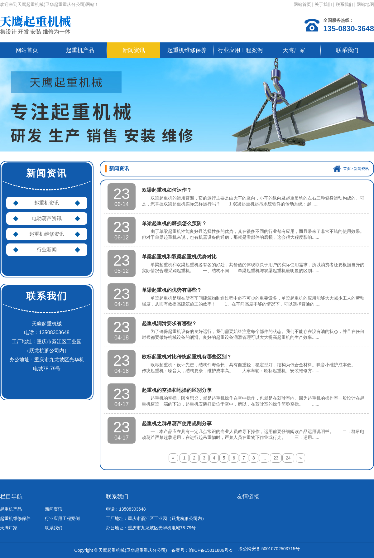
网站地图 (365, 4)
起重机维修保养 (187, 50)
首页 (347, 168)
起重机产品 (80, 50)
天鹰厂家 (294, 50)
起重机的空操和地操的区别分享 (177, 390)
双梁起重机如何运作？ (167, 190)
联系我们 (344, 4)
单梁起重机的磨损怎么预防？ (174, 223)
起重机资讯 (46, 202)
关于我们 (323, 4)
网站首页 (302, 4)
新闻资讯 (133, 50)
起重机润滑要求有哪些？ (169, 323)
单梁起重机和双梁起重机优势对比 (179, 256)
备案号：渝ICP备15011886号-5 (202, 550)
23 (275, 457)
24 (288, 457)
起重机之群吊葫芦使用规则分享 (177, 423)
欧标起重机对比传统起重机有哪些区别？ (187, 356)
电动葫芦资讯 (47, 218)
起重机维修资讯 (46, 234)
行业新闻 (47, 249)
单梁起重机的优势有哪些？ (172, 290)
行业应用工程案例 (240, 50)
